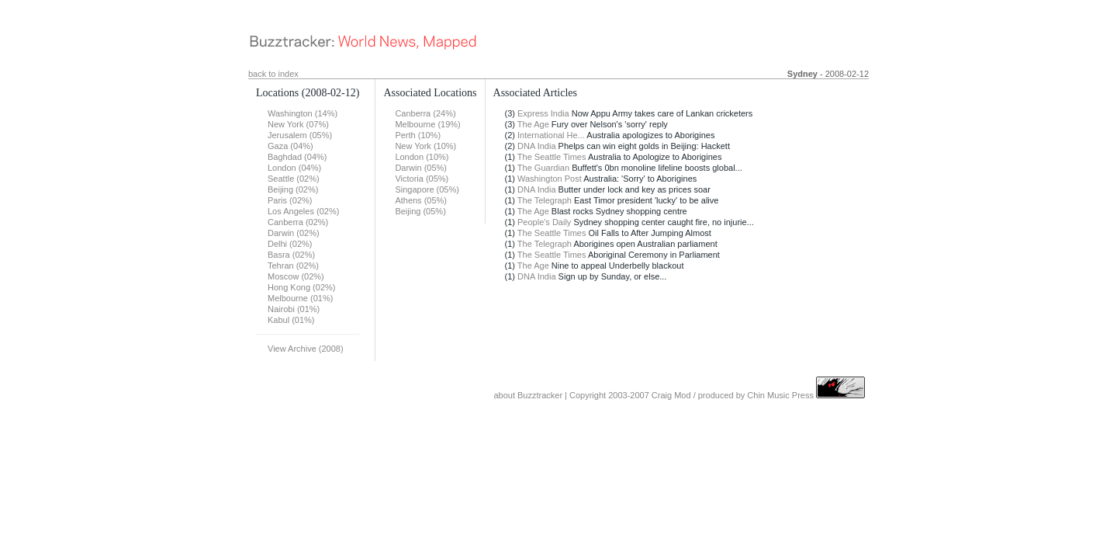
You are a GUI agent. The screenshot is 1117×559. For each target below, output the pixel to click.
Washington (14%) (302, 113)
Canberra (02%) (298, 222)
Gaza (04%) (290, 146)
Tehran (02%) (293, 265)
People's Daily (544, 222)
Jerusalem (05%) (300, 135)
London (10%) (421, 156)
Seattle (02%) (294, 178)
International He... (551, 135)
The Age (533, 124)
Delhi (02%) (290, 243)
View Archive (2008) (306, 348)
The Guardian (543, 167)
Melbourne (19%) (427, 124)
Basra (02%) (291, 254)
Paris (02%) (290, 200)
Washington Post (549, 178)
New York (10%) (425, 146)
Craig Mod (671, 395)
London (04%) (294, 167)
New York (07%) (298, 124)
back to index (273, 73)
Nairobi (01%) (294, 309)
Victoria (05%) (421, 178)
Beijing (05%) (420, 211)
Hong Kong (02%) (301, 287)
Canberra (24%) (425, 113)
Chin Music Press (780, 395)
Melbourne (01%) (300, 298)
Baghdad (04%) (297, 156)
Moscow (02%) (296, 276)
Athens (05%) (421, 200)
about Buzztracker (527, 395)
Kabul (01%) (291, 320)
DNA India (536, 146)
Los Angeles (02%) (303, 211)
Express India (543, 113)
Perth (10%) (418, 135)
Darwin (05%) (421, 167)
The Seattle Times (551, 156)
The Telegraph (544, 200)
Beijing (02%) (293, 189)
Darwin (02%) (294, 233)
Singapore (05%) (427, 189)
